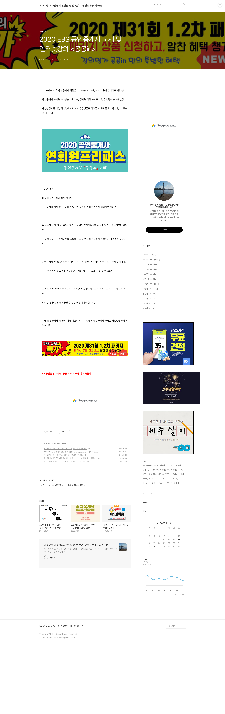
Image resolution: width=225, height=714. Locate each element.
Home (149, 254)
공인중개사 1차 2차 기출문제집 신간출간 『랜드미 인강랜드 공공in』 (70, 550)
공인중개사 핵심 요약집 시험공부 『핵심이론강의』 (64, 547)
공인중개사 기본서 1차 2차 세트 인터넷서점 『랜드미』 (65, 553)
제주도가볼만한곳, (149, 483)
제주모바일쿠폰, (164, 474)
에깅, (173, 465)
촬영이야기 (148, 308)
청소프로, (155, 470)
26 (154, 546)
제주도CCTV (62, 693)
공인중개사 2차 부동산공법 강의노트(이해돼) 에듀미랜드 (65, 541)
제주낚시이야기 (151, 269)
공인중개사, (175, 483)
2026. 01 (164, 523)
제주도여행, (173, 478)
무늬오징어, (147, 470)
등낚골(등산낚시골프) (47, 693)
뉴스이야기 (149, 303)
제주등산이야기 (150, 274)
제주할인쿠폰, (163, 478)
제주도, (145, 474)
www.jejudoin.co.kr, (151, 465)
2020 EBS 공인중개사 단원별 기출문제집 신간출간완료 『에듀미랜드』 (71, 544)
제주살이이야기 (151, 284)
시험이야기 (150, 288)
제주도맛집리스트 (76, 693)
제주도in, (160, 483)
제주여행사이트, (177, 470)
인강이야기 (149, 293)
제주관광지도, (165, 465)
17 (179, 539)
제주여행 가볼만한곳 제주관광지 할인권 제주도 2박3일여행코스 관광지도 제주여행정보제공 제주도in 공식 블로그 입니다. (81, 642)
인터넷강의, (153, 474)
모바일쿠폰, (153, 478)
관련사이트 (171, 693)
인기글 (153, 493)
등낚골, (167, 483)
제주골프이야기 (150, 264)
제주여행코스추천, (177, 474)
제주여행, (179, 465)
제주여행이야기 (151, 259)
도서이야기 (48, 536)
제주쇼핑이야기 (150, 279)
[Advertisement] (85, 110)
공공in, (145, 478)
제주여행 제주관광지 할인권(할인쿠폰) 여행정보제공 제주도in (71, 5)
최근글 (145, 493)
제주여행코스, (165, 470)
